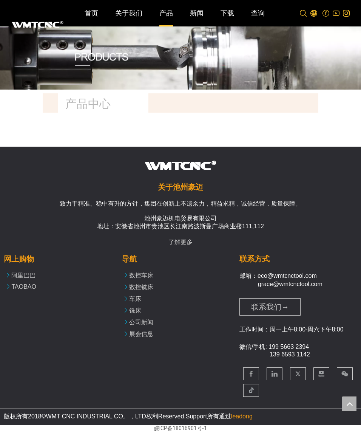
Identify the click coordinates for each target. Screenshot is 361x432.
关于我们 (128, 13)
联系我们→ (270, 307)
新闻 (197, 13)
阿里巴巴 (23, 275)
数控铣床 (141, 287)
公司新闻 (141, 322)
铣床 (135, 310)
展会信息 (141, 334)
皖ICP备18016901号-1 (180, 428)
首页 (91, 13)
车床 (135, 299)
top (349, 403)
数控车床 (141, 275)
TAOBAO (23, 286)
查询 (258, 13)
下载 (227, 13)
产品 (166, 13)
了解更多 (180, 242)
